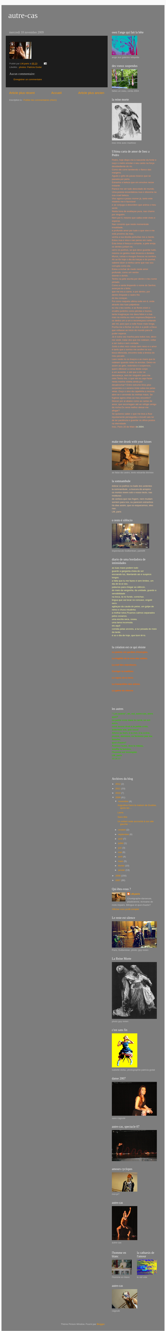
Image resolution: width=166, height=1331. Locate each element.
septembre (124, 834)
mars (121, 861)
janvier (122, 870)
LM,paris (135, 894)
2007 (118, 880)
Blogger (101, 1324)
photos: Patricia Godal (30, 67)
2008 (118, 875)
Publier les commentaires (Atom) (40, 100)
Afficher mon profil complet (125, 909)
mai (120, 852)
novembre (123, 801)
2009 (118, 797)
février (121, 865)
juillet (121, 843)
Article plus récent (22, 93)
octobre (122, 829)
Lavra (120, 812)
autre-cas (23, 15)
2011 (118, 788)
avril (120, 856)
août (120, 838)
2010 (118, 793)
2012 (118, 784)
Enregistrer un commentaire (28, 79)
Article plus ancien (91, 93)
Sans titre (122, 817)
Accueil (56, 93)
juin (120, 847)
